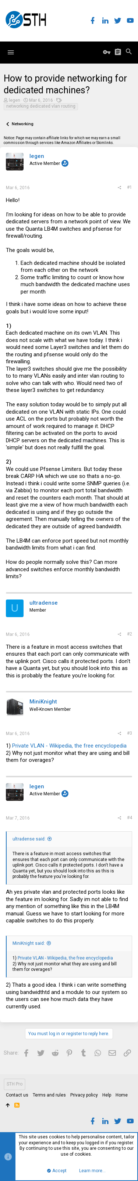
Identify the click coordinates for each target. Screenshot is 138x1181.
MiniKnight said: (29, 943)
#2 (129, 634)
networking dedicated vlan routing (40, 106)
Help (106, 1095)
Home (122, 1095)
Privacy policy (84, 1095)
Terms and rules (49, 1095)
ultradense (43, 602)
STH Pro (14, 1084)
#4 (129, 817)
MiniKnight (43, 701)
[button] (11, 52)
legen (14, 100)
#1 (129, 187)
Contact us (17, 1095)
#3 (129, 733)
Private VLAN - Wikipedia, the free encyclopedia (69, 745)
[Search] (128, 52)
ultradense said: (29, 839)
